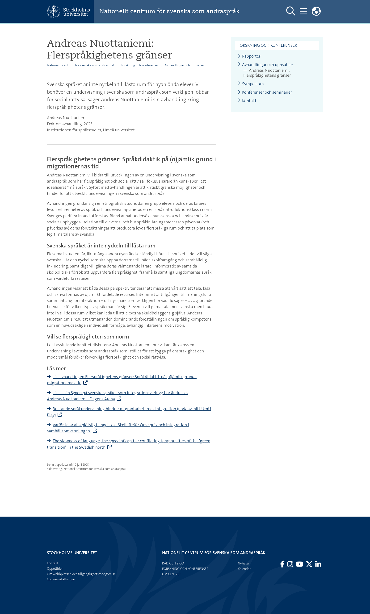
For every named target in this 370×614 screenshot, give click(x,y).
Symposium (251, 83)
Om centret (171, 574)
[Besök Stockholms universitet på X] (309, 565)
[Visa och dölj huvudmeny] (303, 11)
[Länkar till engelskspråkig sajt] (316, 11)
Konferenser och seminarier (265, 92)
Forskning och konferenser (140, 65)
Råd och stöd (173, 563)
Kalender (244, 569)
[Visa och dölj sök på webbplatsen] (290, 11)
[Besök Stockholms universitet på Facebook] (282, 565)
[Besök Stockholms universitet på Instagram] (290, 565)
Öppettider (55, 568)
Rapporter (249, 56)
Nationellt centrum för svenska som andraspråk (177, 11)
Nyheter (243, 563)
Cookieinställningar (61, 579)
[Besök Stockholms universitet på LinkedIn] (318, 565)
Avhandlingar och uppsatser (185, 65)
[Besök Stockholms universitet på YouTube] (300, 565)
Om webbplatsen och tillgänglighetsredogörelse (81, 574)
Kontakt (247, 100)
